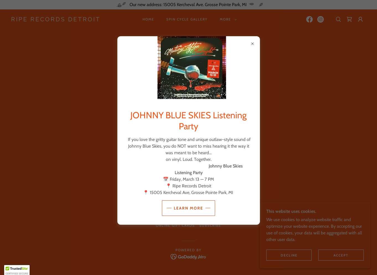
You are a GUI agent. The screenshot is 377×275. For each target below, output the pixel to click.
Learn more (188, 208)
